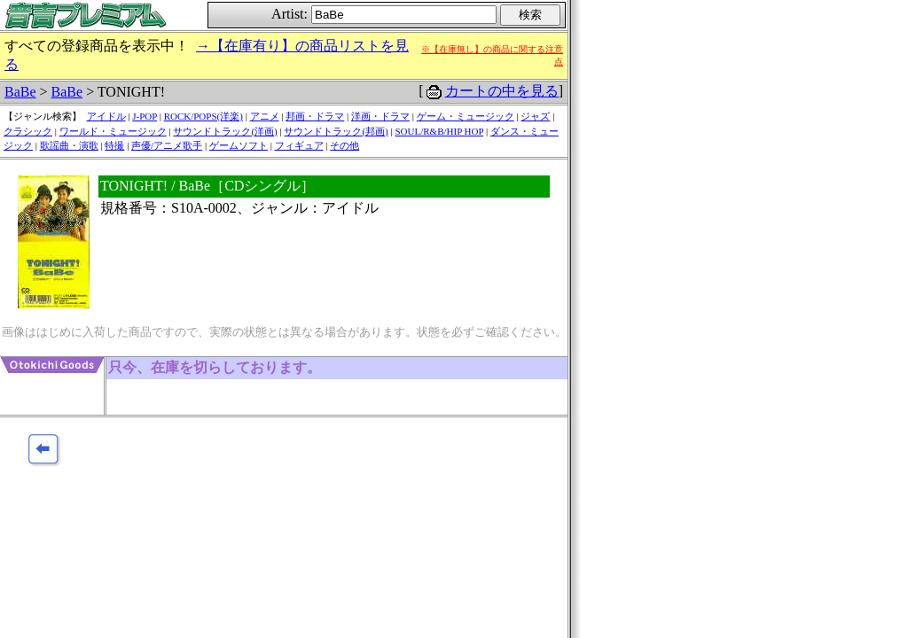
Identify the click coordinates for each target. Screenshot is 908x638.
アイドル (106, 116)
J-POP (144, 116)
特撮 (114, 145)
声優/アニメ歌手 (166, 145)
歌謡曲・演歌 (69, 145)
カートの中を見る (502, 90)
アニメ (264, 116)
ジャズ (535, 116)
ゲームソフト (238, 145)
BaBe (20, 91)
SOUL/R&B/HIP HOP (439, 131)
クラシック (28, 131)
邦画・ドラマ (315, 116)
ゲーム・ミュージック (465, 116)
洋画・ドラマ (380, 116)
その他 (344, 145)
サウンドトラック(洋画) (225, 131)
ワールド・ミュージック (113, 131)
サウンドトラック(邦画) (335, 131)
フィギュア (299, 145)
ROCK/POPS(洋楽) (203, 116)
